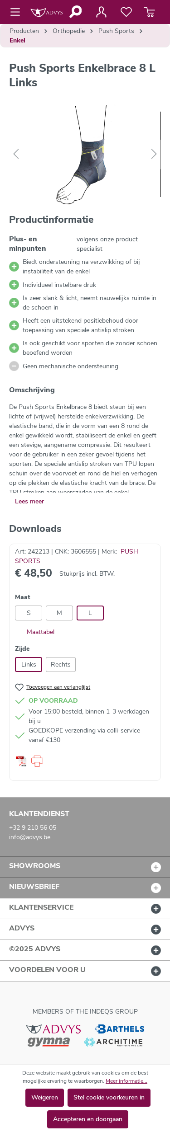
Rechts (61, 664)
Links (28, 664)
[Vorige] (16, 154)
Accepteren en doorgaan (87, 1119)
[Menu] (18, 12)
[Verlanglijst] (126, 12)
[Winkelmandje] (149, 12)
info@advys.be (29, 837)
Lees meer (29, 501)
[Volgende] (154, 154)
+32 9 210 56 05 (32, 827)
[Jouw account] (101, 12)
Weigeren (44, 1097)
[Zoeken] (75, 12)
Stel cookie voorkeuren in (109, 1097)
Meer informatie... (126, 1081)
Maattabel (34, 632)
